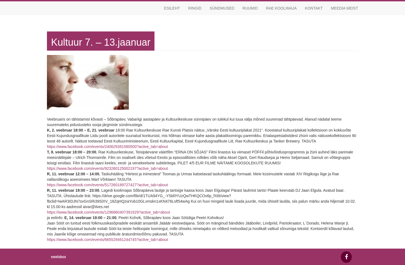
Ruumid (250, 8)
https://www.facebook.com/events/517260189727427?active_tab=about (107, 185)
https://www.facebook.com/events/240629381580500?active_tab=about (107, 146)
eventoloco (58, 256)
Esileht (172, 8)
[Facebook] (346, 257)
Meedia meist (344, 8)
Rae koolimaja (281, 8)
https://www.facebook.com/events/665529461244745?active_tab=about (107, 239)
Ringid (194, 8)
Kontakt (314, 8)
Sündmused (222, 8)
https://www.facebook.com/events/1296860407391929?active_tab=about (108, 212)
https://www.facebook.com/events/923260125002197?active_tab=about (107, 168)
